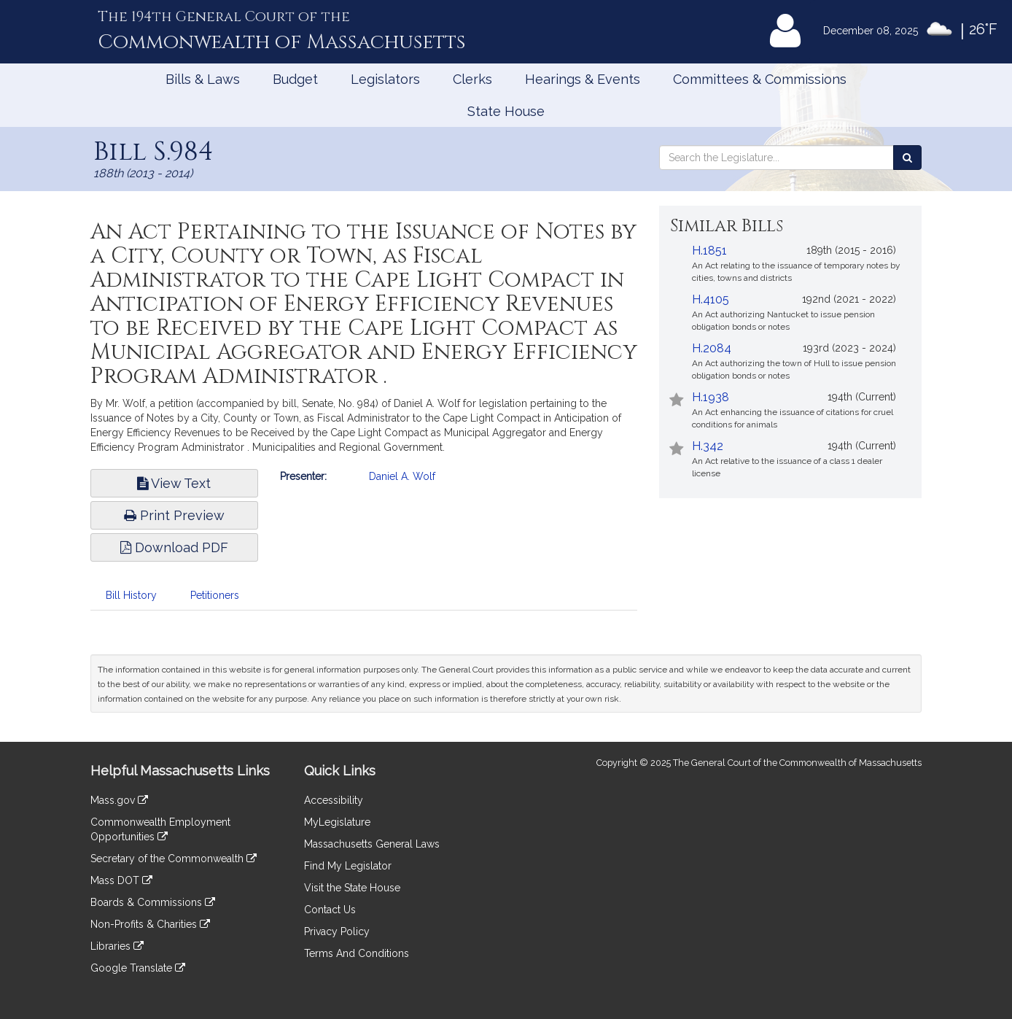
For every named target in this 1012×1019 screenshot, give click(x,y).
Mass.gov (119, 800)
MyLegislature (337, 822)
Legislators (385, 79)
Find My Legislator (348, 866)
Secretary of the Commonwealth (173, 858)
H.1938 (710, 397)
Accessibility (333, 800)
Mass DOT (121, 880)
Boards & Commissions (152, 902)
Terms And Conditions (356, 953)
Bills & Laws (203, 79)
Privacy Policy (337, 931)
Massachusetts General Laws (372, 844)
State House (506, 111)
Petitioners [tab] (214, 595)
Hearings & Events (582, 79)
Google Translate (137, 968)
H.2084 (711, 348)
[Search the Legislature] (907, 157)
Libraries (117, 946)
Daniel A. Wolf (402, 476)
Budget (295, 79)
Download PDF (174, 547)
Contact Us (330, 909)
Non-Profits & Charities (150, 924)
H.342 (707, 446)
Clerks (472, 79)
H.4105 (710, 299)
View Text (174, 483)
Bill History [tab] (131, 595)
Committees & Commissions (759, 79)
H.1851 (709, 250)
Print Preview (174, 515)
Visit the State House (352, 888)
